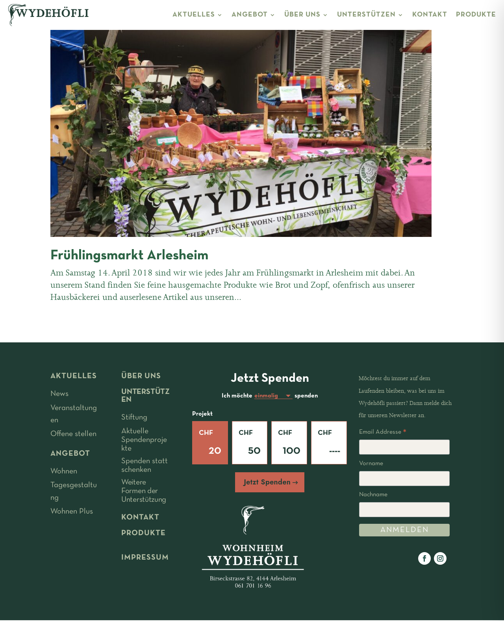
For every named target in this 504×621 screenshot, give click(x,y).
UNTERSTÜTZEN (366, 14)
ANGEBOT (250, 14)
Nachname (373, 494)
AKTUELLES (193, 14)
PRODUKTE (476, 14)
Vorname (371, 463)
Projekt (202, 415)
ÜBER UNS (302, 14)
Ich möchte (237, 396)
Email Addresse (382, 433)
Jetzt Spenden (267, 483)
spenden (306, 396)
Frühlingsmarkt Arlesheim (129, 256)
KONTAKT (429, 14)
